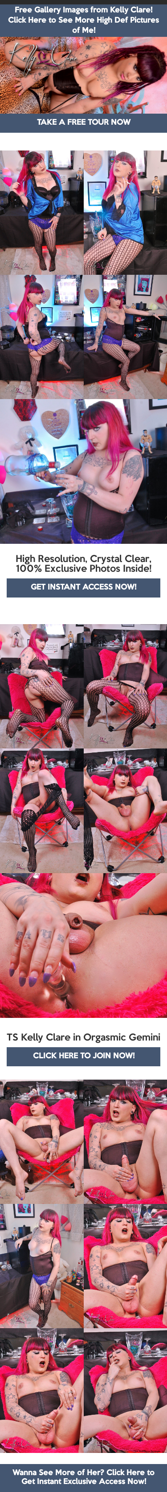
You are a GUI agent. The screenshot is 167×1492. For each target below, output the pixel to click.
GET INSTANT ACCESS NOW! (83, 587)
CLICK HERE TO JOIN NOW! (83, 1056)
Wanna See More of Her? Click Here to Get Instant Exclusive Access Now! (83, 1477)
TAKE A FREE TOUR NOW (83, 122)
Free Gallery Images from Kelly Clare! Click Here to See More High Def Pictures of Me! (83, 20)
